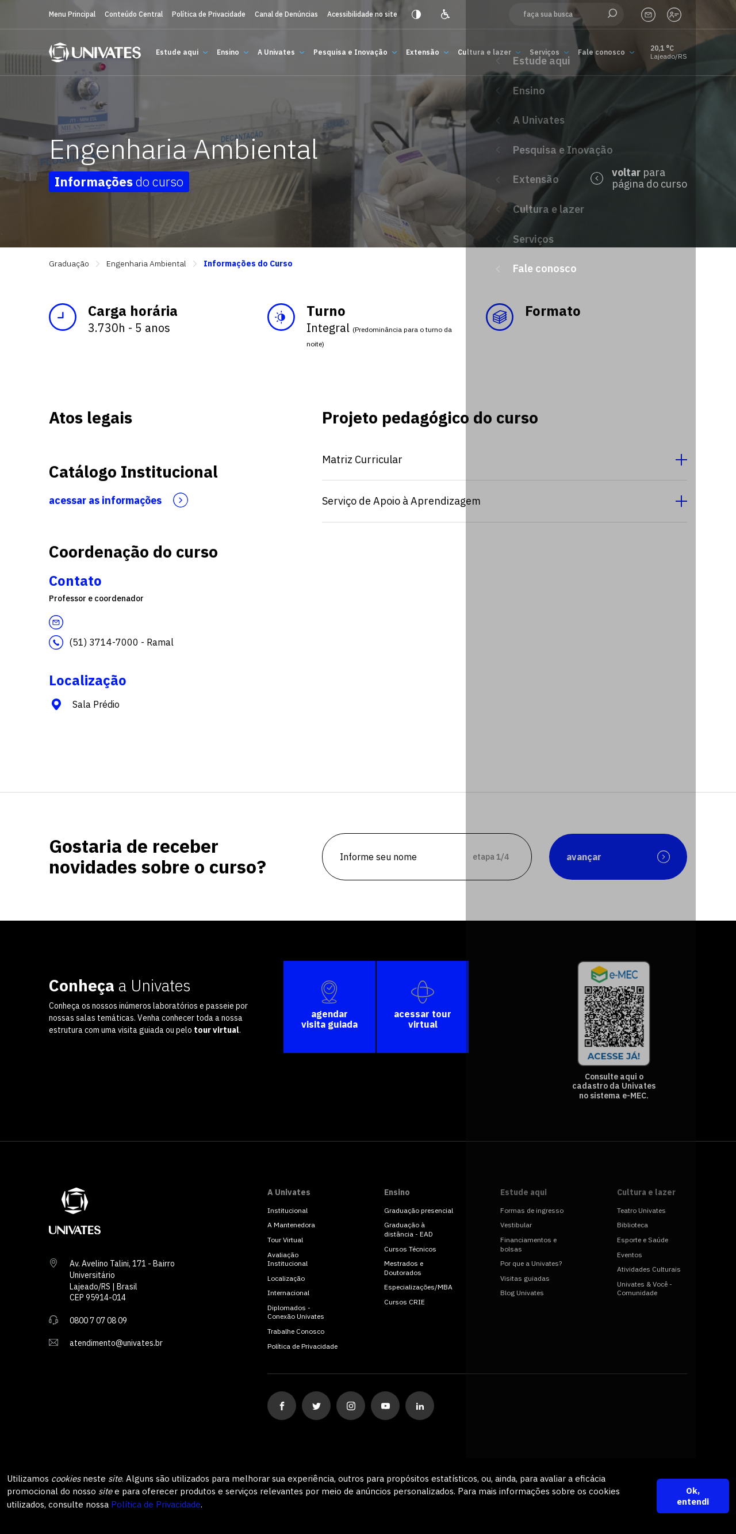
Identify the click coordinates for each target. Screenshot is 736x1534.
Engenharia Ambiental (146, 264)
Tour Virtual (285, 1239)
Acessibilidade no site (362, 14)
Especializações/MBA (418, 1287)
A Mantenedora (291, 1224)
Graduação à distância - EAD (408, 1229)
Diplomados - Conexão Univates (295, 1312)
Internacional (288, 1292)
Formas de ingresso (532, 1210)
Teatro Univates (641, 1210)
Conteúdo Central (134, 14)
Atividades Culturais (649, 1269)
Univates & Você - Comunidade (644, 1289)
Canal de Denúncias (286, 14)
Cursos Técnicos (410, 1249)
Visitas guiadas (525, 1278)
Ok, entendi (693, 1496)
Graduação (69, 264)
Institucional (287, 1210)
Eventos (629, 1254)
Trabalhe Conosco (295, 1331)
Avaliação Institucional (287, 1259)
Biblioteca (632, 1224)
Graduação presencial (418, 1210)
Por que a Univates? (531, 1263)
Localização (286, 1278)
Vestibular (516, 1224)
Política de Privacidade (209, 14)
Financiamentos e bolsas (528, 1244)
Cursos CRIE (404, 1302)
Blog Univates (522, 1292)
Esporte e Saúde (642, 1239)
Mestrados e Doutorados (403, 1268)
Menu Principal (72, 14)
